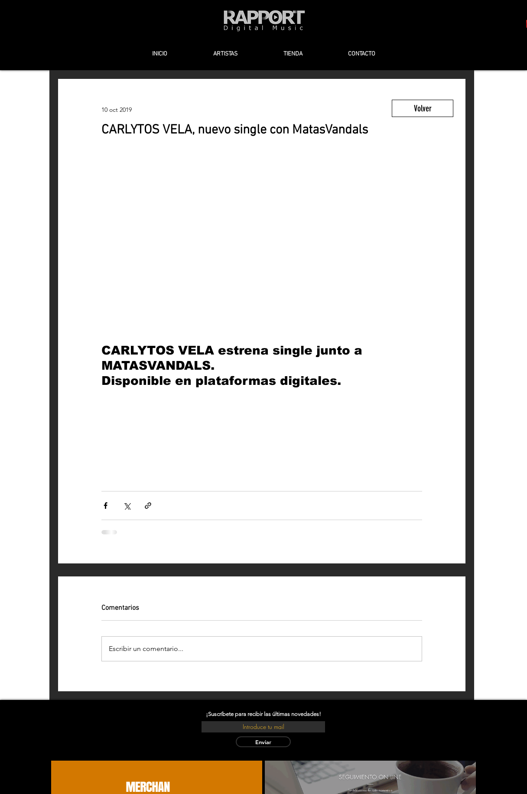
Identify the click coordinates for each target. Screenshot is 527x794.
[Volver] (422, 108)
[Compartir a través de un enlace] (148, 505)
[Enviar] (263, 741)
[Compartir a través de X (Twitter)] (127, 505)
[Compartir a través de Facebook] (105, 505)
